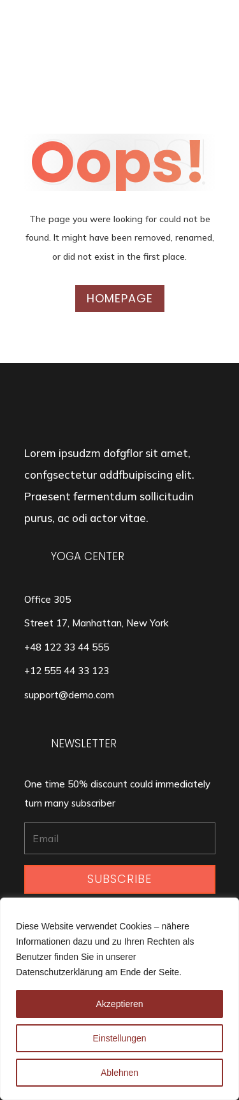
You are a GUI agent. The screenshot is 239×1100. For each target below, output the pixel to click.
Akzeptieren (119, 1004)
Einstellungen (119, 1038)
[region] (119, 999)
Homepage (120, 298)
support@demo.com (69, 695)
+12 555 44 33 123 (66, 671)
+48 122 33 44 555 (66, 647)
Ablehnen (119, 1073)
